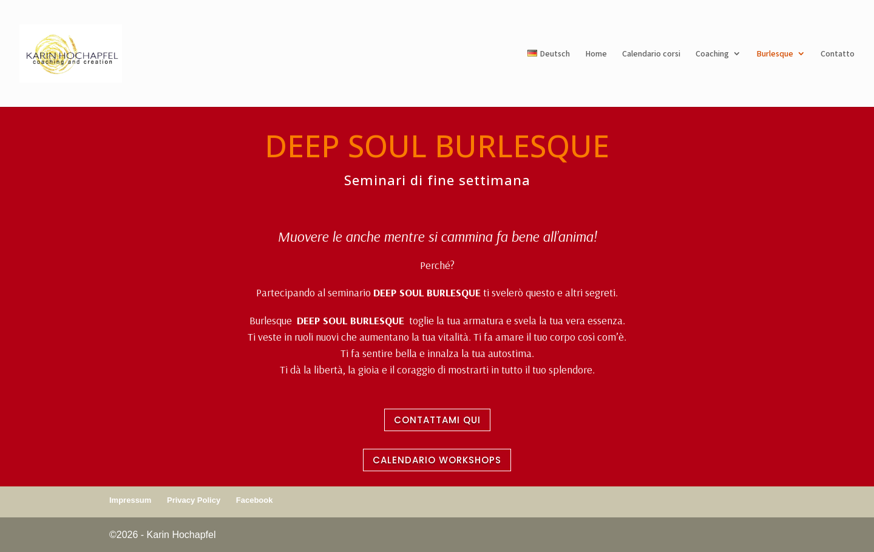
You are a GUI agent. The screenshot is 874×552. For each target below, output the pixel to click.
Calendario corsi (651, 54)
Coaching (712, 54)
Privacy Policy (193, 500)
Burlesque (774, 54)
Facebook (254, 500)
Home (596, 54)
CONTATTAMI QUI (437, 420)
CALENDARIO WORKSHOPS (437, 460)
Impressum (130, 500)
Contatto (838, 54)
